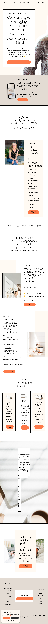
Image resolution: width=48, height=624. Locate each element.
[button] (10, 620)
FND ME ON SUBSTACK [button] (25, 570)
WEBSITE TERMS (23, 618)
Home (15, 2)
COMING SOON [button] (25, 431)
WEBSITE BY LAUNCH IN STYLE (39, 619)
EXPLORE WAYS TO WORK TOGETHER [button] (18, 62)
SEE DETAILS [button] (39, 429)
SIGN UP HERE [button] (23, 100)
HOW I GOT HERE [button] (33, 214)
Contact (37, 2)
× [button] (18, 611)
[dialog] (10, 616)
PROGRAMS (26, 2)
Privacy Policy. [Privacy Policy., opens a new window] (9, 615)
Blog (40, 602)
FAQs (32, 2)
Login (40, 606)
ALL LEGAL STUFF (23, 617)
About (20, 2)
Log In (43, 2)
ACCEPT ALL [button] (6, 617)
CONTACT (25, 621)
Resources (40, 600)
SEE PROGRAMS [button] (29, 306)
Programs (40, 598)
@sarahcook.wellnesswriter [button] (26, 602)
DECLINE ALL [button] (14, 617)
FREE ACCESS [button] (9, 429)
